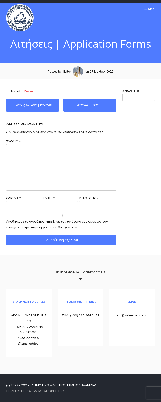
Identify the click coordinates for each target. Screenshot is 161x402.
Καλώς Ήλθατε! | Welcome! (32, 105)
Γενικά (28, 91)
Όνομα (13, 198)
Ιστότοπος (89, 198)
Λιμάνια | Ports (89, 105)
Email (49, 198)
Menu (150, 9)
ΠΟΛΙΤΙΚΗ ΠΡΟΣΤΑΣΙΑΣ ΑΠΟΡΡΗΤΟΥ (35, 391)
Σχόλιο (13, 141)
